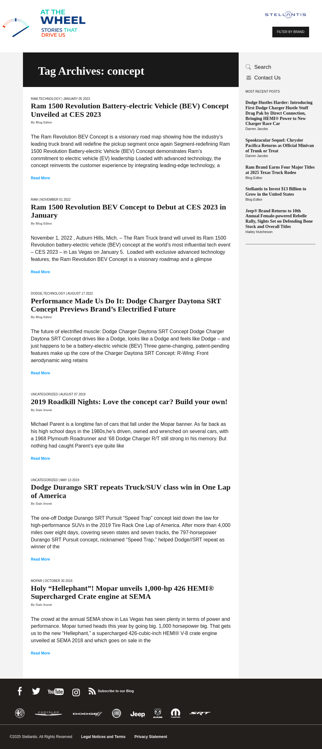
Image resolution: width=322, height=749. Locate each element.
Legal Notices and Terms (103, 737)
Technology (50, 98)
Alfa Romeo (19, 713)
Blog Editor (254, 178)
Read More (40, 178)
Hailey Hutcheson (259, 232)
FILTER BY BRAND (290, 32)
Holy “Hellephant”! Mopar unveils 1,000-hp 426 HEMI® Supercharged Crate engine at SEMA (122, 592)
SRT (200, 713)
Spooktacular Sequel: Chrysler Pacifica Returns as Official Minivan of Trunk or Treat (280, 145)
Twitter (36, 690)
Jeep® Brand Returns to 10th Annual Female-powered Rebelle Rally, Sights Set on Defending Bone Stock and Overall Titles (279, 219)
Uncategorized (44, 394)
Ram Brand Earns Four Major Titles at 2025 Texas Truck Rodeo (280, 170)
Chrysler (48, 713)
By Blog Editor (41, 122)
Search (262, 67)
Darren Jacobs (257, 129)
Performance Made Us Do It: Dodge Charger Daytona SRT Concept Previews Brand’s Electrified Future (126, 305)
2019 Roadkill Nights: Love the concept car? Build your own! (129, 402)
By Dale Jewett (41, 410)
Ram (34, 98)
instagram (75, 690)
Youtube (55, 690)
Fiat (116, 713)
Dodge (36, 293)
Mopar (36, 581)
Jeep (138, 713)
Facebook (19, 690)
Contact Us (267, 78)
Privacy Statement (151, 737)
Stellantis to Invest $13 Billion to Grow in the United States (276, 192)
